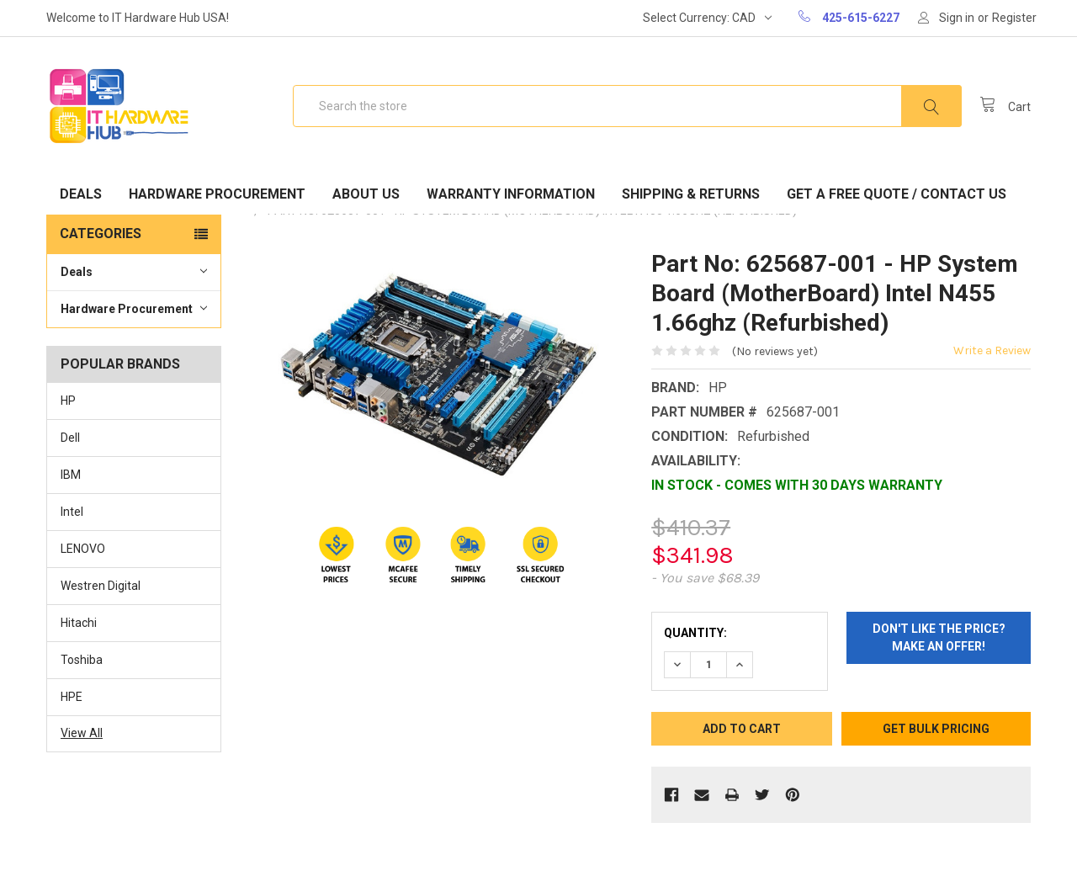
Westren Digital (101, 585)
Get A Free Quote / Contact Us (896, 194)
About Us (366, 194)
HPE (71, 696)
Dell (70, 437)
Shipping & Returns (691, 194)
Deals (81, 194)
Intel (72, 511)
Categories (100, 234)
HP (68, 400)
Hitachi (79, 622)
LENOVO (83, 548)
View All (82, 733)
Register (1014, 17)
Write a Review (992, 350)
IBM (71, 474)
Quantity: (695, 633)
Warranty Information (511, 194)
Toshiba (82, 659)
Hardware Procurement (217, 194)
